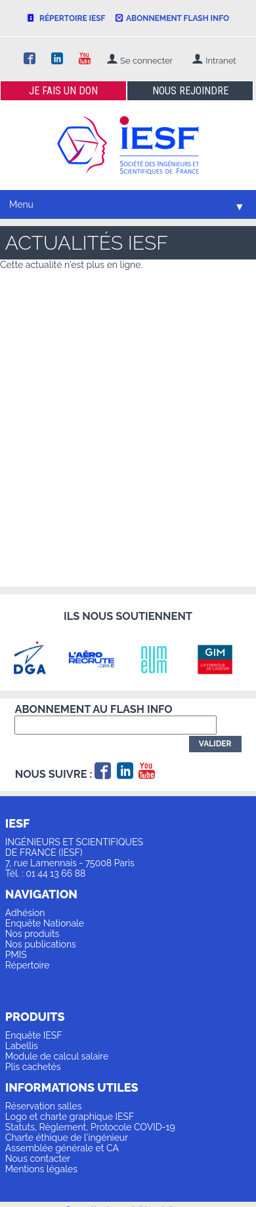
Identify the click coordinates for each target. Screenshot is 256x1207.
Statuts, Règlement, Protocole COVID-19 (90, 1127)
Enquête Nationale (44, 923)
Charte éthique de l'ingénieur (66, 1137)
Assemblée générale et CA (62, 1148)
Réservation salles (43, 1106)
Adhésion (25, 913)
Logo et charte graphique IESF (70, 1116)
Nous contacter (37, 1158)
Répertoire (27, 965)
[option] (36, 659)
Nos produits (32, 934)
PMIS (16, 954)
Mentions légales (41, 1169)
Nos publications (40, 944)
